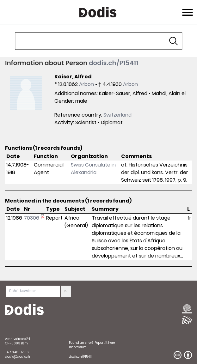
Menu (187, 8)
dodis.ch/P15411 (114, 62)
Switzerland (117, 114)
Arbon (86, 84)
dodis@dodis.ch (17, 356)
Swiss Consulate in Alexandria (93, 168)
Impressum (78, 347)
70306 (31, 217)
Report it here (105, 342)
